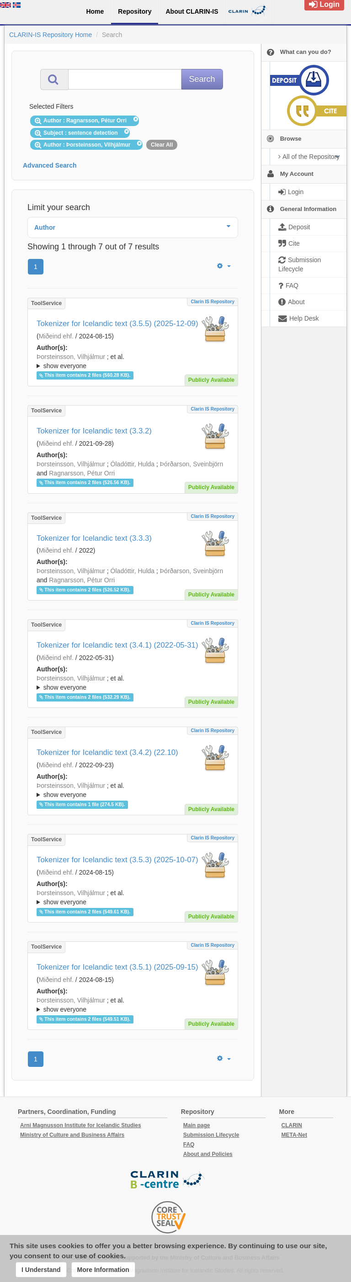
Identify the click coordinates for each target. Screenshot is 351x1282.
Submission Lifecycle (211, 1135)
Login (324, 4)
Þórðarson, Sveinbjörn (191, 464)
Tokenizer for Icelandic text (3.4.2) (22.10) (107, 752)
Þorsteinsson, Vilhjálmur (71, 356)
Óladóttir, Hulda (133, 464)
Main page (196, 1125)
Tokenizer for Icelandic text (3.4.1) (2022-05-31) (117, 645)
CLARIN (292, 1125)
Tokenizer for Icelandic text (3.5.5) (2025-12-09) (117, 323)
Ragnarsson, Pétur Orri (82, 473)
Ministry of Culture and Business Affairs (72, 1135)
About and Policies (208, 1154)
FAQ (189, 1144)
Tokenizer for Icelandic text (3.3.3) (94, 538)
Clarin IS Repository (212, 301)
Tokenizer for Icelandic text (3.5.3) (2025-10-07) (117, 859)
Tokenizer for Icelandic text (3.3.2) (94, 431)
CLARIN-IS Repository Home (50, 34)
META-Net (294, 1135)
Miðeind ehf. (56, 336)
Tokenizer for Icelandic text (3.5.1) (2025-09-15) (117, 967)
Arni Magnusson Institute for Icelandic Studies (80, 1125)
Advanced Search (50, 165)
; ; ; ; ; (133, 361)
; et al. (133, 361)
